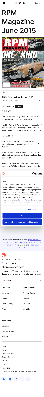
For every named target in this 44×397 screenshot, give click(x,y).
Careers (5, 298)
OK (22, 216)
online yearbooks (10, 242)
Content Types (29, 293)
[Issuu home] (20, 3)
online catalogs (24, 242)
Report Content (8, 357)
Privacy (5, 350)
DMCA (4, 361)
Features (26, 298)
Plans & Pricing (7, 304)
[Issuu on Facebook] (4, 379)
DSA (3, 364)
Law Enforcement (9, 353)
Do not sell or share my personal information (22, 222)
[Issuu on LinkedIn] (10, 379)
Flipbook (26, 304)
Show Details (32, 209)
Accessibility (6, 368)
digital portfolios (34, 240)
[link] (37, 3)
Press (4, 309)
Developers (6, 326)
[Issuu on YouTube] (28, 379)
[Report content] (40, 100)
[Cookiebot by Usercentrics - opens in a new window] (32, 173)
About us (5, 293)
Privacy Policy (24, 200)
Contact (5, 314)
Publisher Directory (9, 331)
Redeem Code (7, 336)
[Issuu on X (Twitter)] (16, 379)
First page (5, 93)
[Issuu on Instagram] (22, 379)
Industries (26, 309)
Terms (4, 346)
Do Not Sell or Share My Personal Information (19, 371)
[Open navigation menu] (4, 3)
